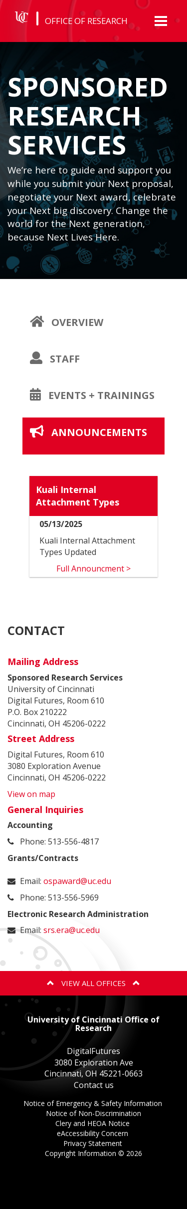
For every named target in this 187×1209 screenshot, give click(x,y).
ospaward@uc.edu (77, 881)
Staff (71, 366)
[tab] (93, 322)
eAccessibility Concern (93, 1134)
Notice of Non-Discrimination (93, 1114)
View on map (31, 794)
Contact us (94, 1085)
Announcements (97, 439)
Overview (83, 329)
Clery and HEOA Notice (93, 1124)
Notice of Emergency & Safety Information (93, 1104)
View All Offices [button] (93, 983)
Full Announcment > (93, 568)
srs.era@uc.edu (71, 930)
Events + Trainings (97, 403)
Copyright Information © (93, 1153)
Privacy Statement (93, 1144)
